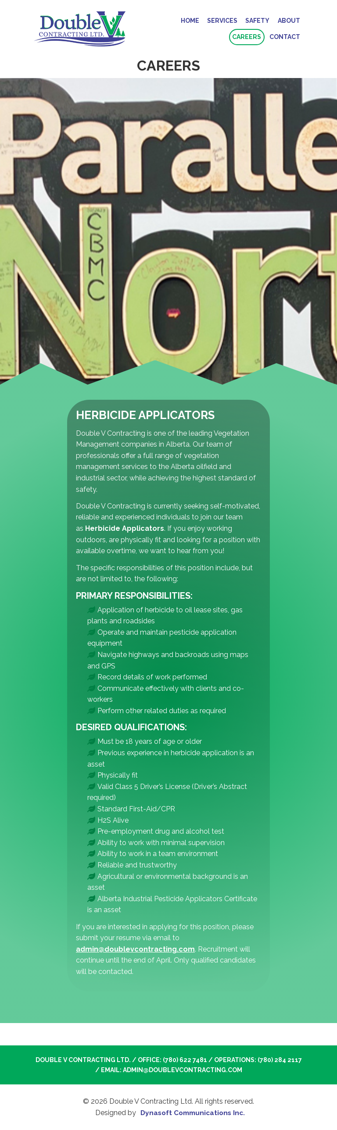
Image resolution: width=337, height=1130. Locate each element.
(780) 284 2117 (280, 1060)
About (289, 20)
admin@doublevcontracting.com (135, 949)
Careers (246, 37)
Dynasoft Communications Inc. (192, 1113)
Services (222, 20)
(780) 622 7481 (185, 1060)
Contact (284, 37)
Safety (257, 20)
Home (190, 20)
